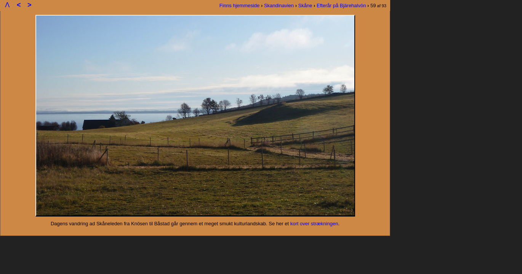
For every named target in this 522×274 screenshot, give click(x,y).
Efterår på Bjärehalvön (341, 5)
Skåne (305, 5)
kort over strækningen (314, 223)
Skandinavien (279, 5)
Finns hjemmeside (239, 5)
